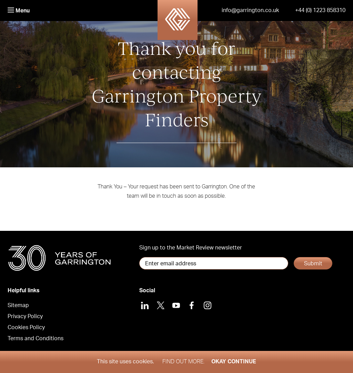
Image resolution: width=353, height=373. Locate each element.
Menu (19, 10)
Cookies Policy (26, 327)
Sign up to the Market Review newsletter (190, 248)
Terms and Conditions (35, 338)
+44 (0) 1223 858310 (320, 10)
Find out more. (183, 361)
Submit (313, 263)
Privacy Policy (25, 316)
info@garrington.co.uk (250, 10)
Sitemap (18, 305)
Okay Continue (233, 361)
